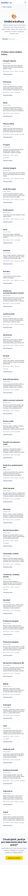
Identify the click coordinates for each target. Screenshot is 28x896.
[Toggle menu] (25, 2)
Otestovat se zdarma (14, 858)
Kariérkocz (6, 2)
